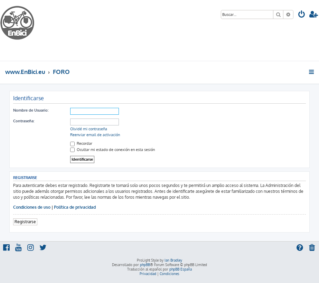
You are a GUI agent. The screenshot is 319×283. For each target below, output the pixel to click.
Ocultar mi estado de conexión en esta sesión (112, 149)
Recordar (81, 143)
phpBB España (180, 269)
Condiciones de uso (31, 207)
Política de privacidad (75, 207)
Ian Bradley (173, 260)
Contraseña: (23, 121)
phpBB (145, 265)
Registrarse (25, 221)
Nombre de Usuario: (30, 110)
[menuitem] (302, 15)
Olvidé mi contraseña (88, 128)
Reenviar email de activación (95, 134)
